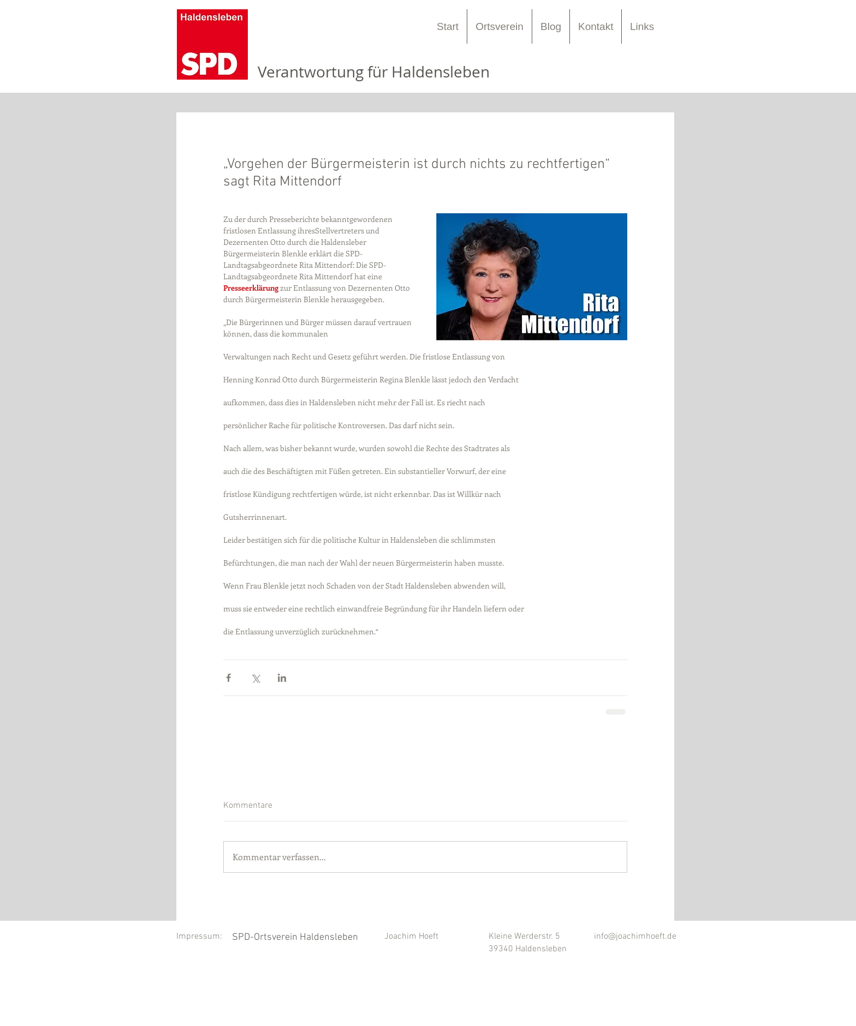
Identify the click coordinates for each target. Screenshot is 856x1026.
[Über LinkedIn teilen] (282, 678)
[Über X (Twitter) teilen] (255, 678)
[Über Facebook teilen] (228, 678)
